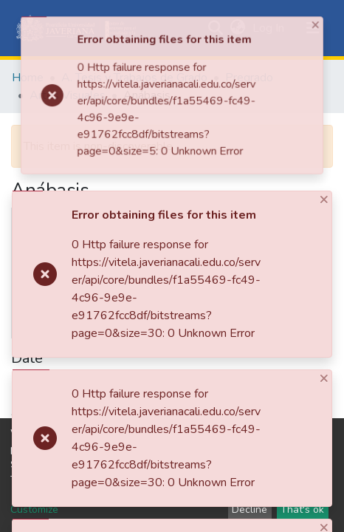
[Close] (192, 86)
